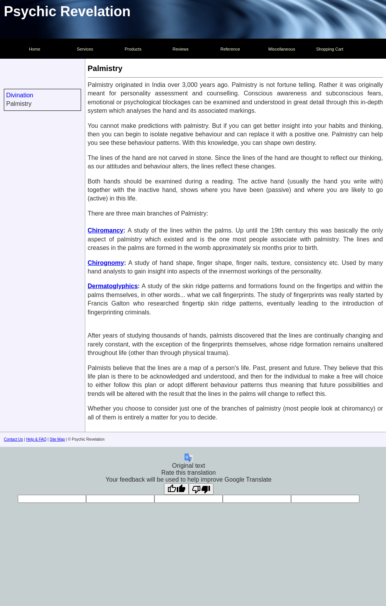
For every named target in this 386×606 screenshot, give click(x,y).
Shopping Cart (329, 49)
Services (85, 49)
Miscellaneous (281, 49)
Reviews (181, 49)
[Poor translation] (201, 489)
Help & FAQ (36, 439)
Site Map (57, 439)
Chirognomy (106, 263)
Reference (230, 49)
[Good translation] (176, 489)
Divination (19, 95)
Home (34, 49)
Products (133, 49)
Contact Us (13, 439)
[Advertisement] (42, 244)
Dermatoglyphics (113, 286)
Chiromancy (105, 230)
